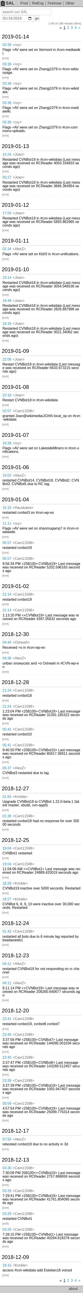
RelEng (37, 3)
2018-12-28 (15, 682)
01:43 (6, 931)
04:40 (6, 642)
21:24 (6, 690)
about (73, 1289)
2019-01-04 (15, 499)
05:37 (6, 768)
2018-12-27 (15, 788)
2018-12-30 (15, 634)
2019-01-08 (15, 387)
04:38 (6, 658)
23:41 (6, 1019)
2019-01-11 (15, 241)
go (37, 18)
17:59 (6, 213)
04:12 (6, 964)
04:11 (6, 983)
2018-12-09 (15, 1257)
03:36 (6, 64)
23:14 (6, 277)
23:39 (6, 1080)
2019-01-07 (15, 435)
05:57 (6, 543)
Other (70, 3)
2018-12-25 (15, 840)
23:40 (6, 1034)
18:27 (6, 899)
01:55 (6, 797)
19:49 (6, 301)
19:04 (6, 848)
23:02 (6, 475)
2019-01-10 (15, 269)
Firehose (54, 3)
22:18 (6, 395)
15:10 (6, 508)
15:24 (6, 154)
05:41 (6, 729)
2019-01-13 (15, 146)
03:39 (6, 45)
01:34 (6, 249)
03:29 (6, 1191)
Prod (24, 3)
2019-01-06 (15, 467)
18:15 (6, 1265)
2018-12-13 (15, 1160)
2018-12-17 (15, 1131)
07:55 (6, 1139)
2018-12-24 (15, 923)
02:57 (6, 411)
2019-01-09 (15, 351)
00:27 (6, 177)
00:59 (6, 1103)
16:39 (6, 443)
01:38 (6, 816)
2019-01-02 (15, 586)
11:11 (6, 523)
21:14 (6, 594)
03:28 (6, 1229)
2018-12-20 (15, 1010)
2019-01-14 (15, 36)
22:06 (6, 359)
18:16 (6, 323)
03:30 (6, 1168)
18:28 (6, 883)
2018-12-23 (15, 955)
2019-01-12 (15, 205)
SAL (7, 3)
